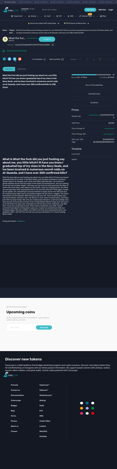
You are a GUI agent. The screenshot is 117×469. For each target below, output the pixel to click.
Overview (9, 69)
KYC (41, 411)
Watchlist (43, 431)
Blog (13, 411)
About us (14, 426)
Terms (13, 416)
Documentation (17, 395)
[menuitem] (16, 16)
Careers (14, 431)
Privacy (14, 421)
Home (5, 30)
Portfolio (43, 436)
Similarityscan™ (46, 395)
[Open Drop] (92, 76)
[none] (34, 16)
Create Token (45, 421)
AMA (41, 416)
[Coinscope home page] (11, 10)
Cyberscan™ (44, 385)
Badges (74, 59)
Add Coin (102, 10)
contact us (21, 221)
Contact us (15, 390)
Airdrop (43, 400)
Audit (42, 406)
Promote (90, 10)
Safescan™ (44, 390)
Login (111, 10)
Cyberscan (22, 69)
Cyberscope (16, 400)
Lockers (43, 426)
